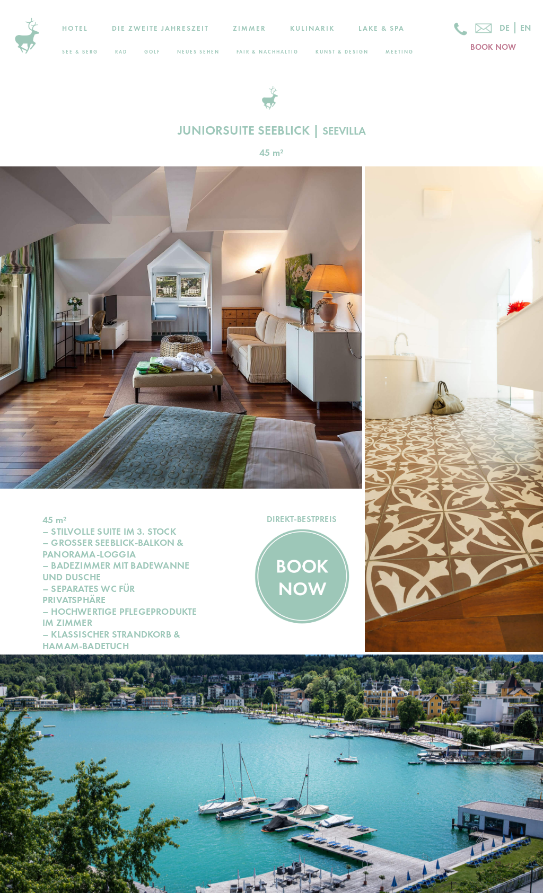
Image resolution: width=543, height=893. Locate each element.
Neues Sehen (198, 52)
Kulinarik (312, 28)
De (505, 27)
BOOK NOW (493, 47)
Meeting (400, 52)
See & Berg (80, 52)
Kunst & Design (342, 52)
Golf (152, 52)
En (525, 27)
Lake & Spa (381, 28)
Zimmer (249, 28)
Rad (121, 52)
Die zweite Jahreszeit (160, 28)
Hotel (75, 28)
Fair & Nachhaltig (268, 52)
